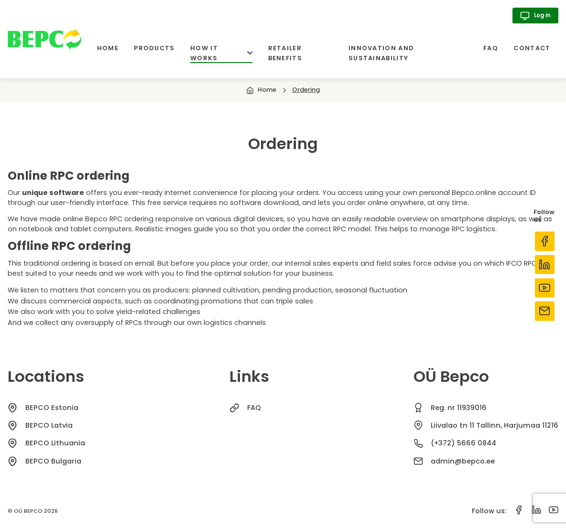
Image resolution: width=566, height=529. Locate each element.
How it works (221, 53)
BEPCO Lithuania (55, 443)
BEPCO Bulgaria (53, 461)
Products (154, 48)
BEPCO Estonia (51, 407)
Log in (535, 16)
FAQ (490, 48)
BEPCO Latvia (49, 425)
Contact (531, 48)
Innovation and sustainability (381, 53)
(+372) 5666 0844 (463, 443)
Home (108, 48)
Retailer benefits (285, 53)
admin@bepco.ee (463, 461)
